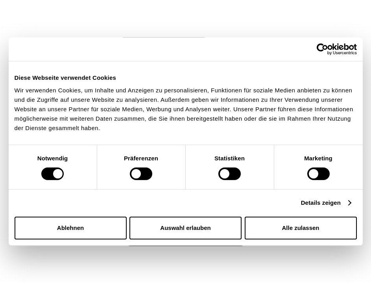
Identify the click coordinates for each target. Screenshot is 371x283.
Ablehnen (70, 227)
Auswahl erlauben (185, 227)
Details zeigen (321, 202)
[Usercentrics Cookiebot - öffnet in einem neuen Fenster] (322, 49)
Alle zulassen (300, 227)
